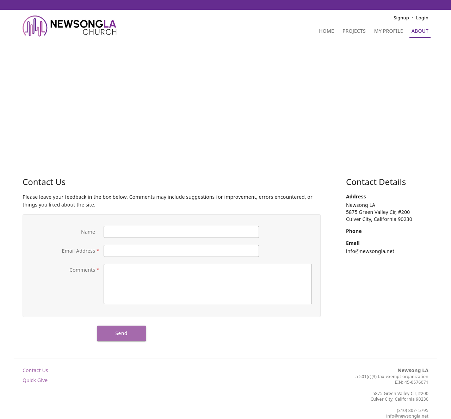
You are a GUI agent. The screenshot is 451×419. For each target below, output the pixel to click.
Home (326, 31)
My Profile (388, 31)
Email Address (78, 250)
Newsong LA (412, 370)
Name (88, 231)
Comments (82, 269)
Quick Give (35, 380)
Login (422, 17)
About (420, 31)
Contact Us (35, 370)
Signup (401, 17)
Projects (354, 31)
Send (121, 333)
